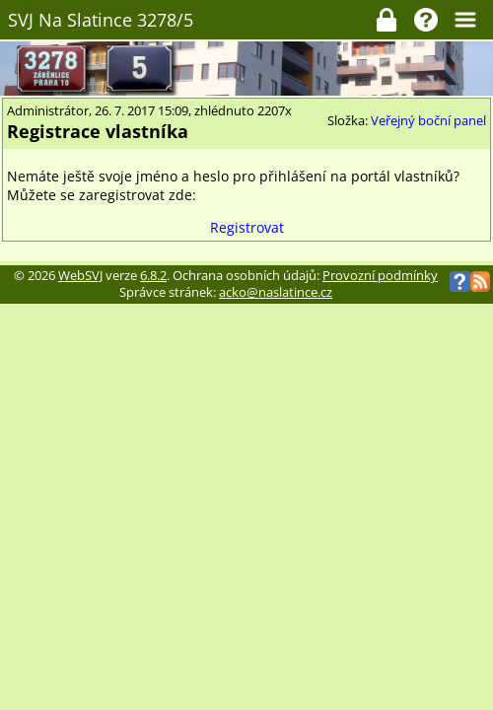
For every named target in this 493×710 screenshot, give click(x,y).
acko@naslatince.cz (275, 292)
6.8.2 (153, 275)
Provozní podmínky (380, 275)
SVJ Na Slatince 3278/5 (100, 20)
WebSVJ (80, 275)
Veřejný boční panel (428, 120)
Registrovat (247, 227)
